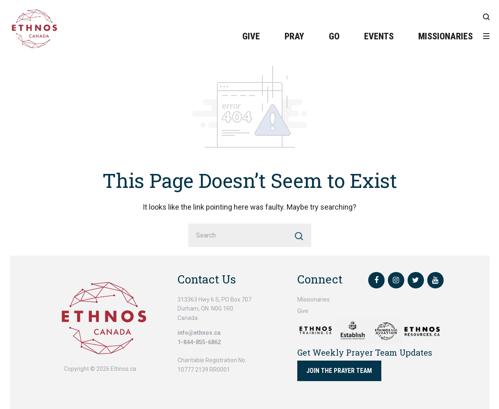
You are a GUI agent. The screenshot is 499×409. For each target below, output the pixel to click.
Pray (294, 36)
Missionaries (445, 36)
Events (379, 36)
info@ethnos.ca (199, 332)
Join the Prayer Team (339, 371)
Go (334, 36)
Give (251, 36)
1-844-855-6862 (199, 342)
